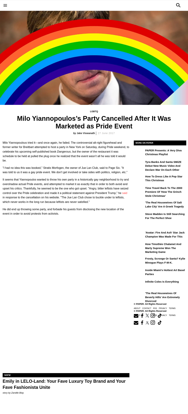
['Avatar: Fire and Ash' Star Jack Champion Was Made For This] (139, 235)
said (124, 193)
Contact (146, 308)
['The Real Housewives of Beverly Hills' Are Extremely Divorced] (139, 295)
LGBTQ (94, 111)
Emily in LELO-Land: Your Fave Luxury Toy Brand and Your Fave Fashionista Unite (64, 384)
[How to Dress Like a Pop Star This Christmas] (139, 179)
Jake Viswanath (86, 133)
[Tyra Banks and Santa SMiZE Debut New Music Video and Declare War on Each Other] (139, 164)
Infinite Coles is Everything (162, 281)
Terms (172, 308)
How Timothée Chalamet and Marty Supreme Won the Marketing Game (163, 248)
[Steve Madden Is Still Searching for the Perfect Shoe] (139, 216)
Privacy (163, 308)
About (137, 308)
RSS (155, 308)
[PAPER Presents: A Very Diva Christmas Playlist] (139, 153)
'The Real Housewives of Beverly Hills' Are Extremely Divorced (162, 297)
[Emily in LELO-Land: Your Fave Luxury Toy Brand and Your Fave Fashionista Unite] (66, 341)
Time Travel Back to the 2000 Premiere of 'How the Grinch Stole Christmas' (163, 191)
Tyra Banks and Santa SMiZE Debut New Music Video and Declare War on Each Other (163, 165)
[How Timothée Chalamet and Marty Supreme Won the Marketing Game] (139, 246)
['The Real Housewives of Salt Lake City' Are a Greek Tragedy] (139, 205)
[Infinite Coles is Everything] (139, 284)
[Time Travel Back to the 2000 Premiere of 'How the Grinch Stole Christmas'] (139, 190)
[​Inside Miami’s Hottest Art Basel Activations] (139, 272)
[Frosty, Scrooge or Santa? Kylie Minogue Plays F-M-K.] (139, 261)
